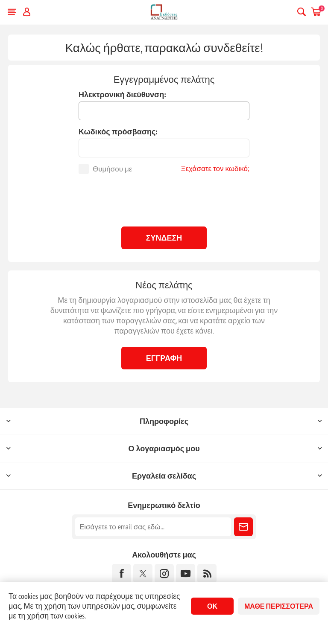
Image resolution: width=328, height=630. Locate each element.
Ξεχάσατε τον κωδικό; (215, 168)
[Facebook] (121, 573)
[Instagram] (164, 573)
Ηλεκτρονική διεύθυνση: (122, 94)
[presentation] (164, 199)
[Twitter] (142, 573)
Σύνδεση (164, 238)
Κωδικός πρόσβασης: (118, 131)
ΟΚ (212, 606)
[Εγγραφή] (153, 526)
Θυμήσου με (112, 169)
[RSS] (207, 573)
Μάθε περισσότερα (278, 606)
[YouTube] (185, 573)
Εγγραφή (164, 358)
